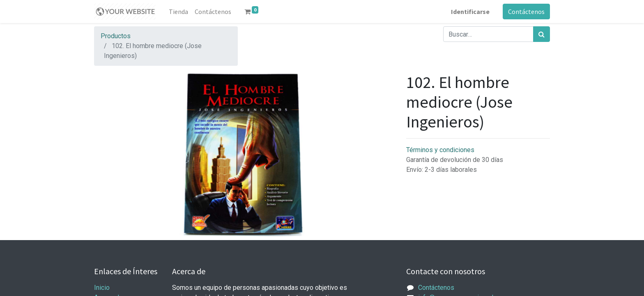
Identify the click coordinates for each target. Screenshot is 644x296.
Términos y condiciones (440, 150)
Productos (116, 36)
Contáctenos (526, 11)
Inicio (102, 287)
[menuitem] (178, 11)
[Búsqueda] (541, 34)
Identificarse (470, 11)
